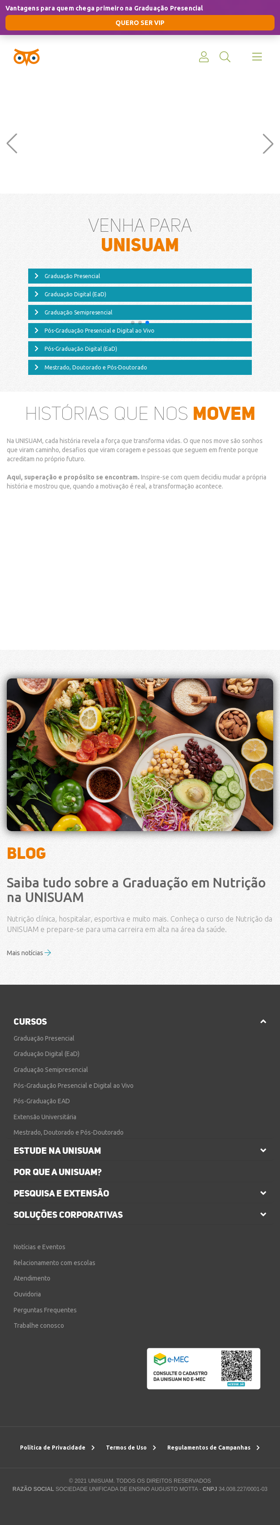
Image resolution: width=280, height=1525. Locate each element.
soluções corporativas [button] (68, 1215)
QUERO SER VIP (140, 22)
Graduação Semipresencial (73, 312)
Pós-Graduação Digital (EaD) (76, 349)
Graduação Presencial (67, 276)
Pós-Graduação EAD (42, 1101)
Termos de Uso (131, 1447)
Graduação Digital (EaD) (70, 294)
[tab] (140, 1021)
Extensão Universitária (45, 1117)
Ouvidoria (27, 1294)
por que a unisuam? (58, 1172)
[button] (12, 144)
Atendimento (32, 1278)
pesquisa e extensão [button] (61, 1193)
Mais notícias (29, 953)
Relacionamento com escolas (54, 1262)
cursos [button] (30, 1022)
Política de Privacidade (57, 1447)
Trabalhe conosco (39, 1325)
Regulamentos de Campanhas (213, 1447)
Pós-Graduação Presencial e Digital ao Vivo (95, 331)
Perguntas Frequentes (45, 1310)
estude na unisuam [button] (57, 1151)
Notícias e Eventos (39, 1247)
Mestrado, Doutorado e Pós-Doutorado (91, 367)
